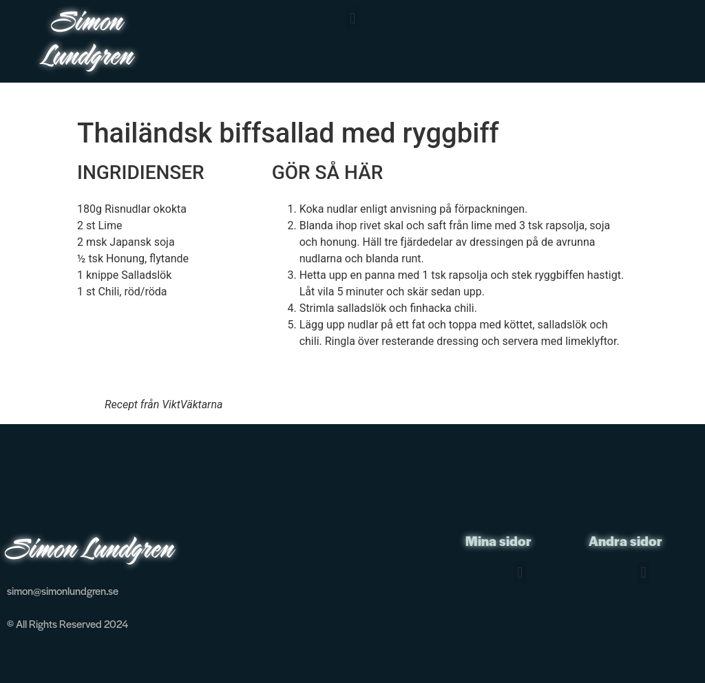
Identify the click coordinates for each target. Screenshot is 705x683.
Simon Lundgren (88, 41)
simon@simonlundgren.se (62, 590)
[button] (352, 18)
